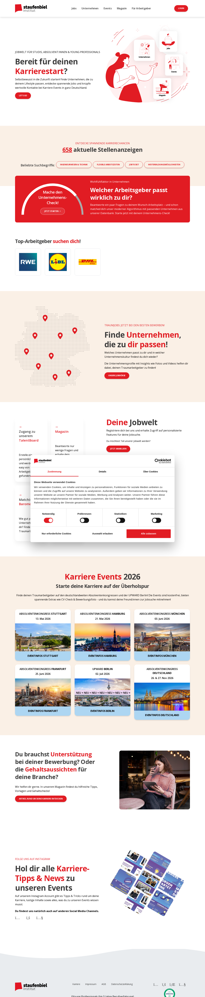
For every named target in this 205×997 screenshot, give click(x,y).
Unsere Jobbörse (116, 375)
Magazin (122, 8)
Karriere (76, 984)
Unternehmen (90, 8)
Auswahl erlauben (102, 533)
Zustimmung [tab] (54, 471)
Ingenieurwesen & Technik (73, 164)
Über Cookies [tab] (150, 471)
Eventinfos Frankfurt (43, 711)
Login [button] (181, 8)
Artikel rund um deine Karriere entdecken (41, 798)
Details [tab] (102, 471)
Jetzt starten (52, 211)
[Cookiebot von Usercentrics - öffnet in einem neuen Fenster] (157, 461)
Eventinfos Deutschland (162, 715)
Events (108, 8)
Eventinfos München (162, 656)
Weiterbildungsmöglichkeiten (164, 164)
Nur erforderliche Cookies (56, 533)
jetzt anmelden (118, 448)
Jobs (74, 8)
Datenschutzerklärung (122, 984)
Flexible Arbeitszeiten (108, 164)
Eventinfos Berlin (102, 711)
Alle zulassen (148, 533)
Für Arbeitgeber (141, 8)
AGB (104, 984)
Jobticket (134, 164)
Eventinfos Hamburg (102, 656)
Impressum (90, 984)
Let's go (23, 95)
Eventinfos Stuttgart (43, 656)
